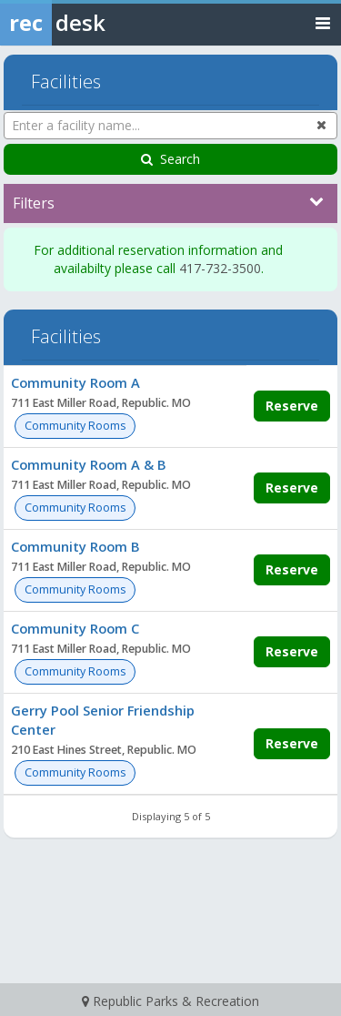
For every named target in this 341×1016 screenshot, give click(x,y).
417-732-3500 (220, 268)
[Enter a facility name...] (170, 125)
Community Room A (75, 382)
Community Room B (75, 546)
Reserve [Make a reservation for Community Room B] (292, 569)
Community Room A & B (88, 464)
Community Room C (75, 628)
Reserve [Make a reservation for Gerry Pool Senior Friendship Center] (292, 743)
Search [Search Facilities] (170, 159)
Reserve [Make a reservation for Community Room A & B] (292, 487)
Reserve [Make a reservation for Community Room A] (292, 405)
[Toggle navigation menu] (323, 22)
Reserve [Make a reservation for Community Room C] (292, 651)
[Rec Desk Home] (100, 23)
